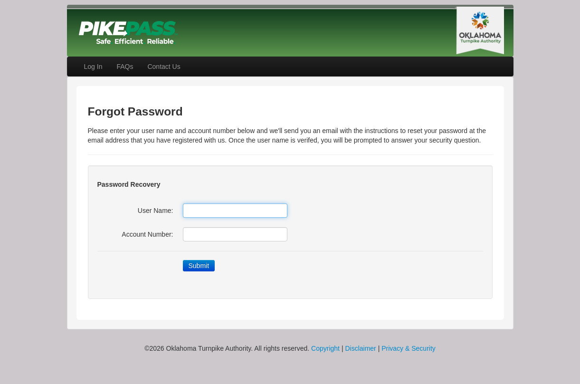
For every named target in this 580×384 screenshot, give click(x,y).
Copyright (325, 348)
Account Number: (147, 234)
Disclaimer (360, 348)
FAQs (124, 66)
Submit (199, 265)
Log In (93, 66)
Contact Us (163, 66)
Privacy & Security (408, 348)
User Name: (155, 210)
